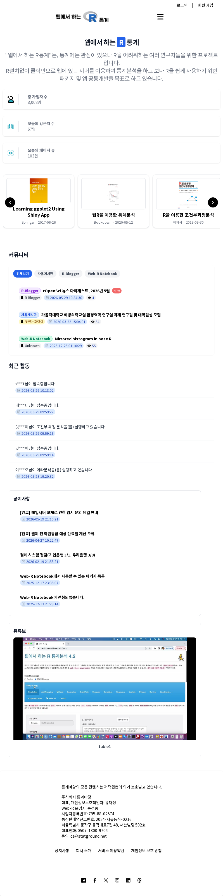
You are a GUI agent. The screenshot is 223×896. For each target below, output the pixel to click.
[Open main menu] (160, 16)
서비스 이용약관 (111, 850)
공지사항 (62, 850)
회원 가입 (205, 5)
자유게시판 (45, 273)
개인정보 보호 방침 (146, 850)
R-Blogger (70, 273)
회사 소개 (83, 850)
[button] (38, 201)
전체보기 (22, 273)
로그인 (182, 5)
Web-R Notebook (102, 273)
